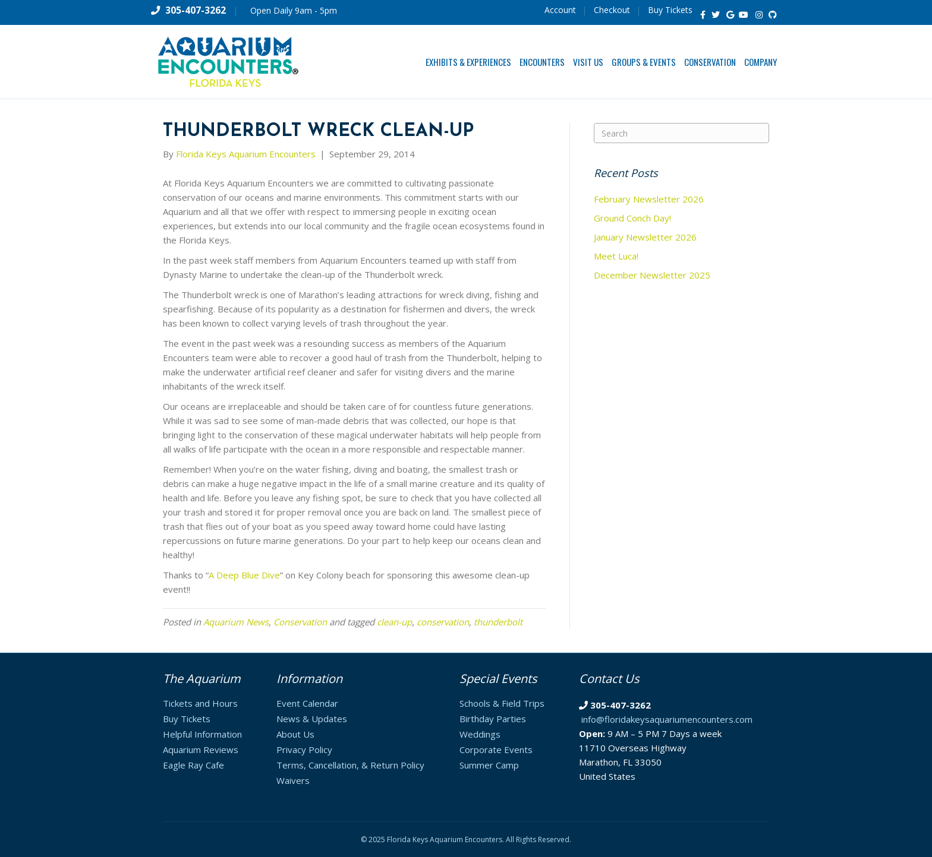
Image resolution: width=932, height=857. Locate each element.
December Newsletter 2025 (652, 275)
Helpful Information (202, 734)
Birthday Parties (492, 718)
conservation (443, 622)
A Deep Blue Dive (244, 575)
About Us (295, 734)
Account (560, 9)
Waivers (293, 780)
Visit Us (588, 61)
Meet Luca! (616, 256)
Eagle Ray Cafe (193, 765)
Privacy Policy (304, 749)
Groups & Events (644, 61)
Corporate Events (496, 749)
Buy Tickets (670, 9)
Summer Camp (489, 765)
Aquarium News (236, 622)
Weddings (479, 734)
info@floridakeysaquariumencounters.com (666, 719)
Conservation (710, 61)
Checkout (612, 9)
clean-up (394, 622)
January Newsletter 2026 (645, 237)
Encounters (542, 61)
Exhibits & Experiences (468, 61)
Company (760, 61)
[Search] (681, 133)
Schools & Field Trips (501, 703)
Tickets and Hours (200, 703)
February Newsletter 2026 (649, 199)
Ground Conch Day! (632, 218)
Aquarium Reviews (200, 749)
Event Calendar (307, 703)
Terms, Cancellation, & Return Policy (350, 765)
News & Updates (311, 718)
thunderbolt (498, 622)
